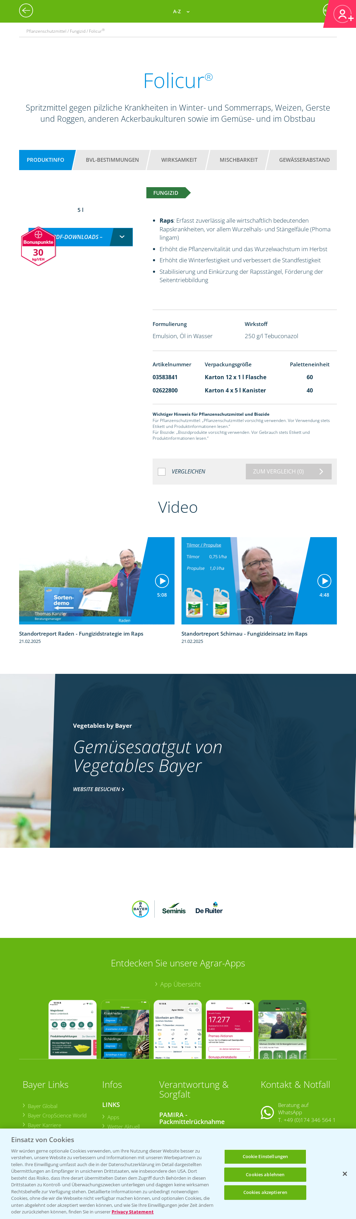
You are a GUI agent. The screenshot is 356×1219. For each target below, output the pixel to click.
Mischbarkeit (239, 159)
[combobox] (81, 230)
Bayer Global (42, 1060)
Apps (113, 1071)
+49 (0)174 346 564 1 (310, 1073)
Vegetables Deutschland (55, 1117)
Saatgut (116, 1121)
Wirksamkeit (179, 159)
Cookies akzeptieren (265, 1192)
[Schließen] (345, 1173)
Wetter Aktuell (123, 1080)
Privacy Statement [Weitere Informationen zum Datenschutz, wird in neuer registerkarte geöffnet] (133, 1212)
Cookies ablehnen (265, 1174)
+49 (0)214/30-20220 (309, 1120)
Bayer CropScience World (56, 1069)
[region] (178, 1174)
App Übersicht (180, 938)
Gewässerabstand (304, 159)
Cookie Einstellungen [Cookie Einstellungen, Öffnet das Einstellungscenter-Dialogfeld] (265, 1156)
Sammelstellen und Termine (196, 1087)
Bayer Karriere (44, 1079)
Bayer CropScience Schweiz (59, 1098)
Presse (35, 1107)
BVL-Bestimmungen (112, 159)
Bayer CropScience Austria (58, 1088)
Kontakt (281, 1092)
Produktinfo (45, 159)
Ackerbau (118, 1111)
